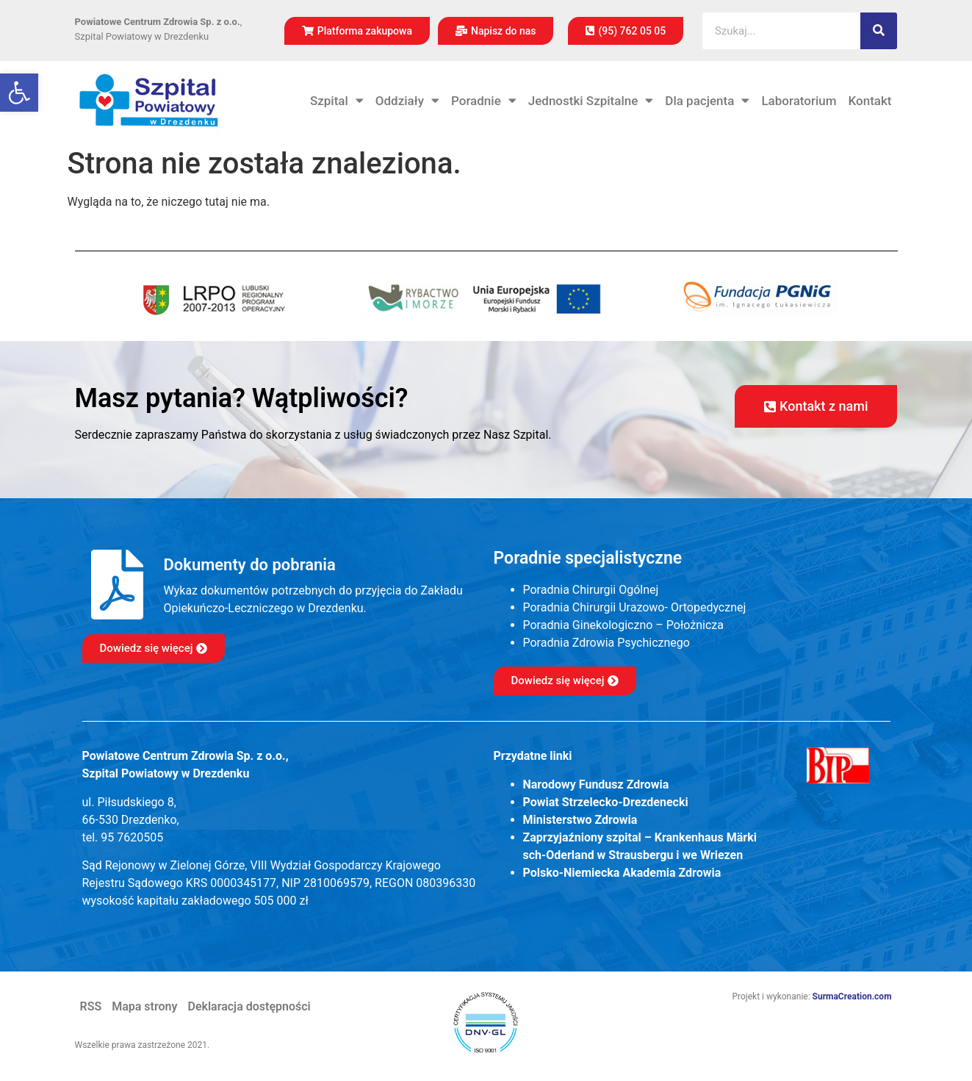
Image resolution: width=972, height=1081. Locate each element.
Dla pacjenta (707, 100)
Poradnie (483, 100)
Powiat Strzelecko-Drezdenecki (605, 802)
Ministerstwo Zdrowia (580, 820)
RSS (91, 1006)
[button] (19, 92)
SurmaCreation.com (852, 996)
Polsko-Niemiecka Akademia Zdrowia (622, 873)
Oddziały (407, 100)
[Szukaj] (878, 30)
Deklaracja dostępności (248, 1006)
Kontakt (870, 100)
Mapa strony (144, 1006)
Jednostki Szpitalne (591, 100)
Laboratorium (798, 100)
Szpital (337, 100)
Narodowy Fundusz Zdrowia (596, 784)
